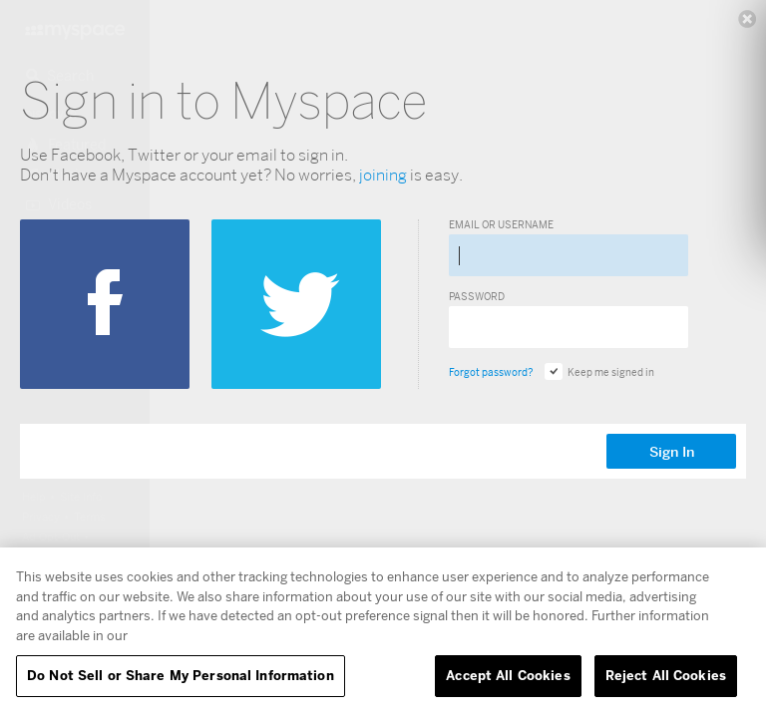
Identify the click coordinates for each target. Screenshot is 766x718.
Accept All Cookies (508, 675)
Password (477, 296)
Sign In (671, 452)
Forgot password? (491, 372)
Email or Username (501, 224)
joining (383, 175)
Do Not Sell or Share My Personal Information (180, 675)
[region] (383, 632)
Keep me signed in (599, 371)
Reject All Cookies (665, 675)
